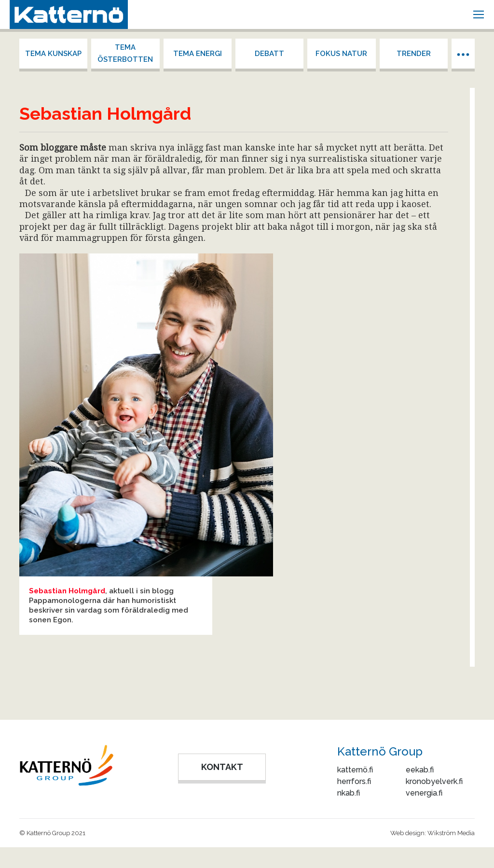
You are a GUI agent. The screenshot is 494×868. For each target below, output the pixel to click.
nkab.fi (348, 793)
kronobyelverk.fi (434, 781)
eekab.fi (420, 769)
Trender (414, 53)
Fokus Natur (341, 53)
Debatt (269, 53)
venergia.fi (424, 793)
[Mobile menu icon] (478, 14)
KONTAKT (222, 767)
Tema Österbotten (125, 53)
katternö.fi (355, 769)
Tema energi (197, 53)
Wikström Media (451, 833)
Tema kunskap (53, 53)
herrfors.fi (354, 781)
